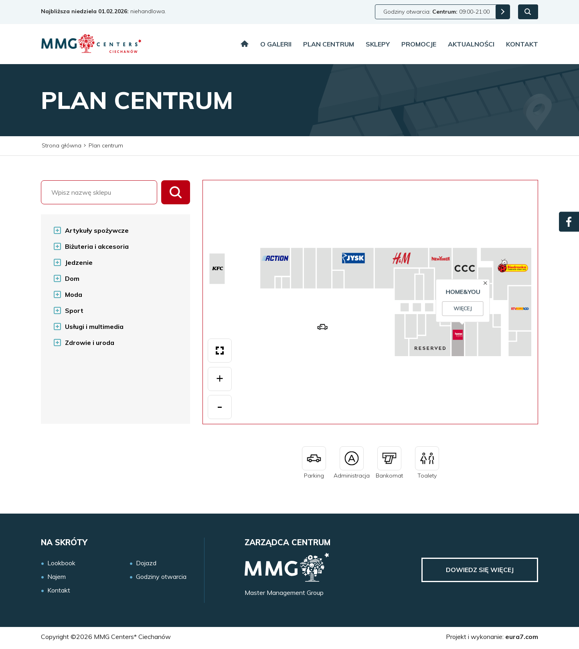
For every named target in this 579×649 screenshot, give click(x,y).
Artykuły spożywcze (97, 230)
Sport (74, 310)
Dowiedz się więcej (480, 570)
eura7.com (521, 637)
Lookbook (61, 563)
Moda (73, 294)
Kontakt (522, 44)
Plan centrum (328, 44)
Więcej (375, 312)
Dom (72, 278)
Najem (56, 576)
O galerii (276, 44)
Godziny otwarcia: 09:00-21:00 (436, 11)
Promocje (418, 44)
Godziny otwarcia (161, 576)
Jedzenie (79, 262)
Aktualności (471, 44)
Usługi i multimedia (94, 326)
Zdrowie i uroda (89, 343)
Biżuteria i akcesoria (97, 246)
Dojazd (146, 563)
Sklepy (378, 44)
